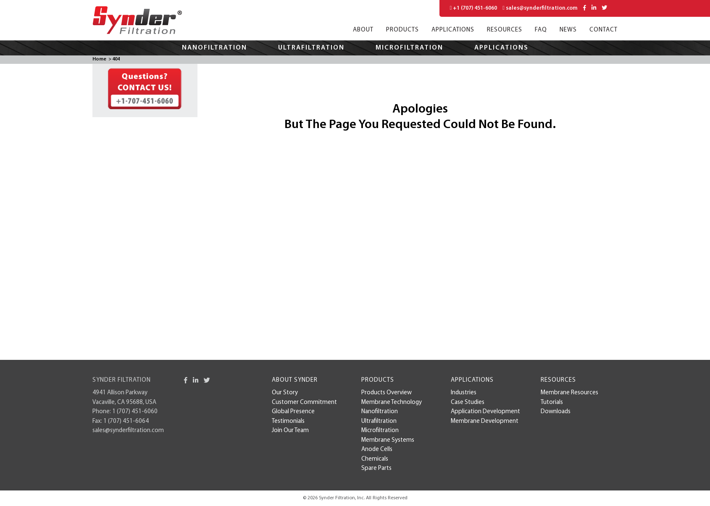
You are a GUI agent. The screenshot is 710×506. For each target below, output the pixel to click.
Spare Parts (376, 468)
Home (99, 59)
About (363, 30)
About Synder (295, 380)
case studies (467, 402)
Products (402, 30)
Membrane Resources (569, 393)
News (568, 30)
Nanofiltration (214, 48)
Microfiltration (409, 48)
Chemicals (374, 459)
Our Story (285, 393)
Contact (603, 30)
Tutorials (552, 402)
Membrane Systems (387, 440)
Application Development (485, 412)
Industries (463, 393)
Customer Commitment (304, 402)
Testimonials (288, 421)
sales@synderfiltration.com (540, 8)
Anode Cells (376, 449)
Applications (452, 30)
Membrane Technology (391, 402)
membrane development (484, 421)
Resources (504, 30)
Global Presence (293, 412)
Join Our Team (290, 430)
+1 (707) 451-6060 (473, 8)
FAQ (541, 30)
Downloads (556, 412)
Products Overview (386, 393)
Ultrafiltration (311, 48)
